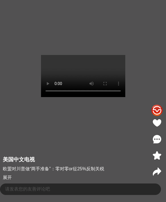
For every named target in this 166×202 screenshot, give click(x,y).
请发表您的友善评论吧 (27, 189)
